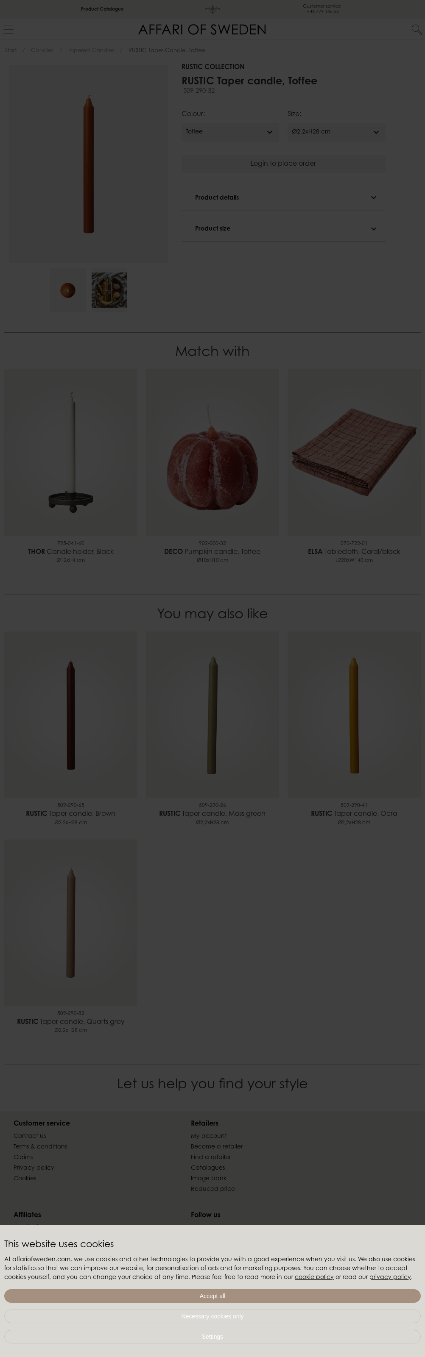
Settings (213, 1336)
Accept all (213, 1296)
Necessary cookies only (212, 1316)
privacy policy (390, 1278)
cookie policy (314, 1278)
